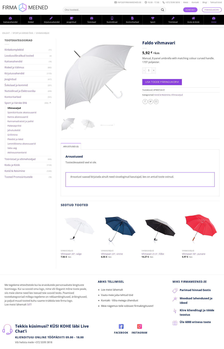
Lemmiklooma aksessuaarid (21, 143)
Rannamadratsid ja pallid (20, 121)
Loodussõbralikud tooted (19, 55)
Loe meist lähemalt (112, 281)
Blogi (204, 2)
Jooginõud (10, 79)
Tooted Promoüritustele (19, 177)
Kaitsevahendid (13, 61)
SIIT (29, 296)
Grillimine (12, 134)
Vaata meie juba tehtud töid (117, 287)
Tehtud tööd (216, 2)
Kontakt (195, 2)
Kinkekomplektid (14, 49)
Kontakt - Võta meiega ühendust (119, 292)
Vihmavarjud (42, 33)
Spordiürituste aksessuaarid (21, 112)
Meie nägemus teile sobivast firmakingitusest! (127, 297)
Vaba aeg (12, 148)
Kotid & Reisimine (15, 171)
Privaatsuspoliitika (62, 347)
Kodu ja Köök (12, 165)
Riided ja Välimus (14, 67)
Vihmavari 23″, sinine (112, 245)
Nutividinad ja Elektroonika (20, 91)
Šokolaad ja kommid (16, 85)
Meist (185, 2)
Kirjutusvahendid (14, 73)
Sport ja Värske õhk (23, 33)
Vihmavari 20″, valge (71, 245)
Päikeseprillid (14, 125)
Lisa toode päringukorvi (162, 82)
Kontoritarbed (13, 97)
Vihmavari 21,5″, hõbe (153, 245)
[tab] (71, 138)
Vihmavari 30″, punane (193, 245)
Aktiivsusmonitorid (17, 152)
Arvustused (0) (71, 138)
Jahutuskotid (13, 130)
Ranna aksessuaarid (17, 116)
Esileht (6, 33)
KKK (48, 347)
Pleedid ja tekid (15, 139)
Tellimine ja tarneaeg (32, 347)
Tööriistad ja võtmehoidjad (20, 159)
